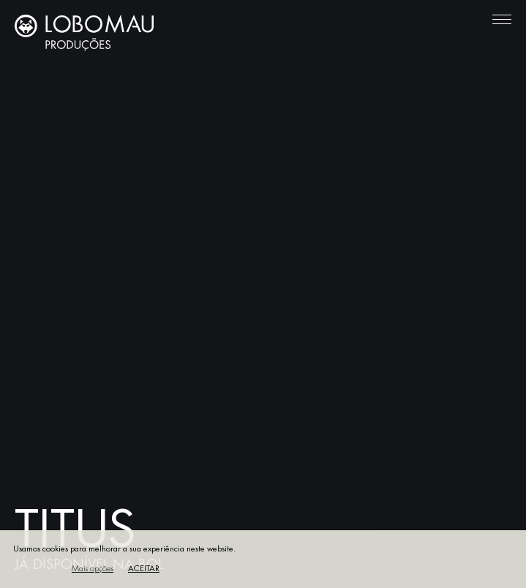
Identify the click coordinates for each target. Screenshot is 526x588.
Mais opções (92, 569)
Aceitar (143, 569)
